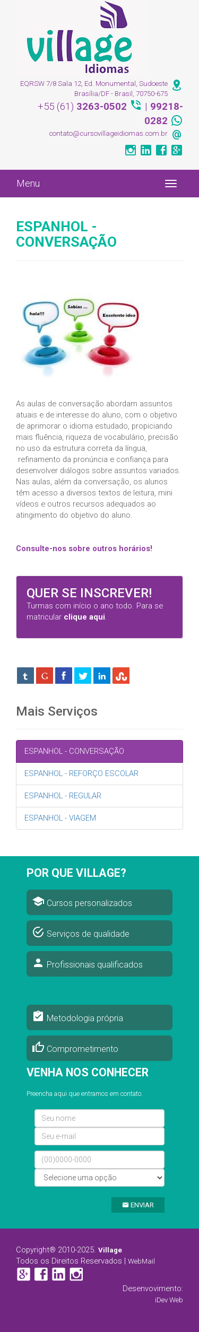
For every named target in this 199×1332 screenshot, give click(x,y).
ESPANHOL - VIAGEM (60, 818)
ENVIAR (138, 1205)
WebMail (141, 1261)
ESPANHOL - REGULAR (62, 795)
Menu (28, 183)
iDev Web (169, 1300)
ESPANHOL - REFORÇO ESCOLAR (81, 773)
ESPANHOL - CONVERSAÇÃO (74, 751)
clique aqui (84, 617)
